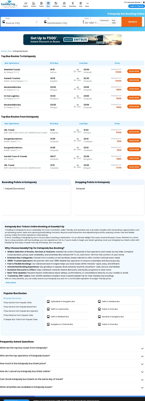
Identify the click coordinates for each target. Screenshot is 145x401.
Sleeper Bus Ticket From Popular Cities (21, 319)
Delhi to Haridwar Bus (109, 301)
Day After (114, 21)
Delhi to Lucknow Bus (58, 309)
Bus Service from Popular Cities (18, 302)
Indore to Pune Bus (108, 309)
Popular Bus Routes (12, 298)
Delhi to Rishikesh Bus (58, 316)
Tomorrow (104, 20)
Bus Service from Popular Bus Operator (21, 311)
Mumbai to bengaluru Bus (111, 316)
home (4, 51)
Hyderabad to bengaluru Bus (61, 301)
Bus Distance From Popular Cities (18, 315)
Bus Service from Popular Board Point (20, 307)
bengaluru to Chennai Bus (60, 324)
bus (10, 51)
